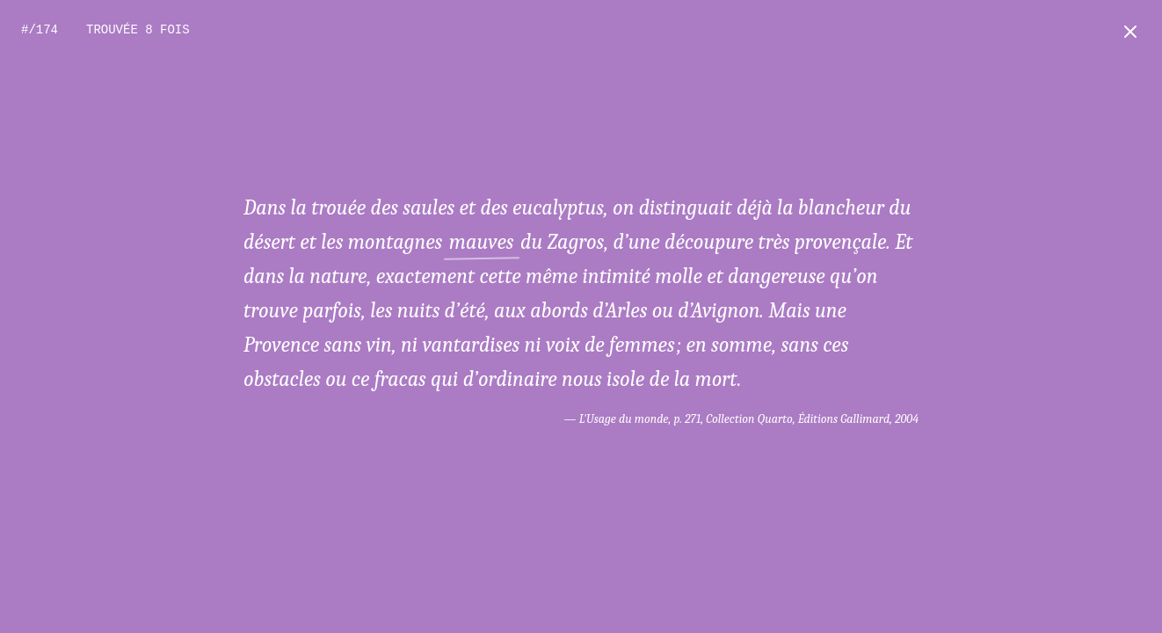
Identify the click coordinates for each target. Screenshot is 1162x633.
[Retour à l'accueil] (1130, 31)
